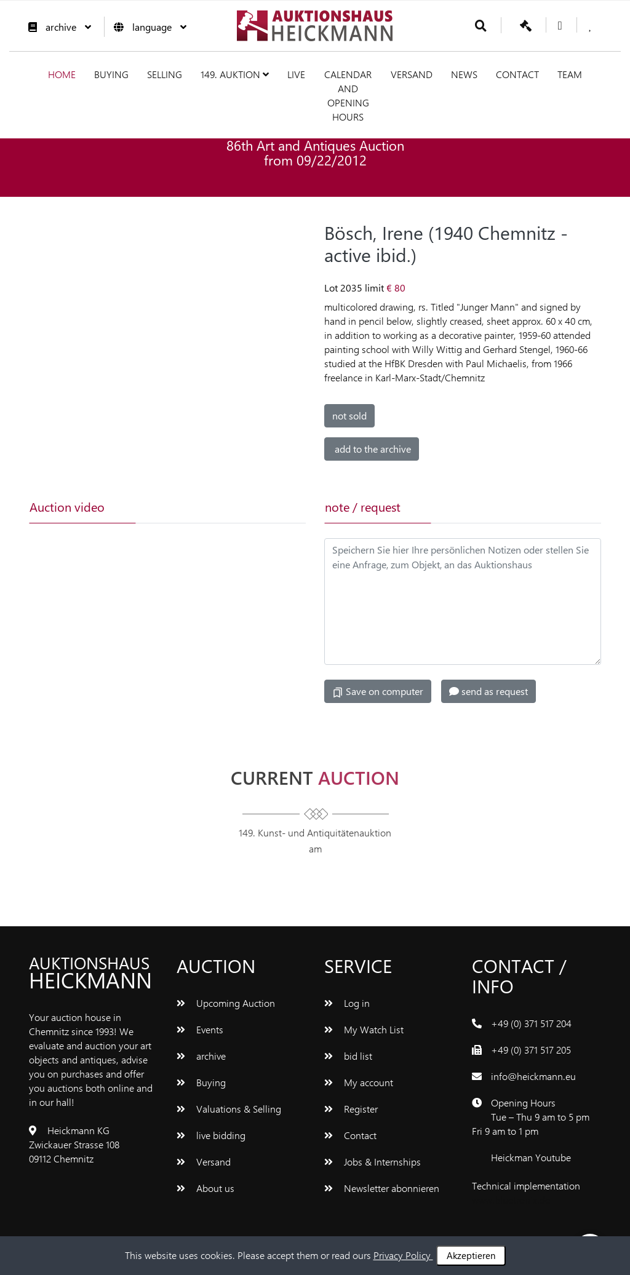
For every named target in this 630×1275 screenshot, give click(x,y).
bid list (348, 1055)
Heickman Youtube (531, 1157)
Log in (347, 1002)
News (464, 74)
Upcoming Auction (226, 1002)
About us (205, 1188)
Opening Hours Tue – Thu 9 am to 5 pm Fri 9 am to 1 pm (530, 1116)
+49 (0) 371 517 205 (531, 1049)
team (569, 74)
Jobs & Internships (372, 1161)
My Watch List (364, 1029)
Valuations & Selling (229, 1108)
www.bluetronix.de (511, 1199)
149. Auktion (235, 74)
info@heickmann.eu (533, 1076)
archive (56, 27)
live (296, 74)
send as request (488, 691)
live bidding (211, 1135)
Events (200, 1029)
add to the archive (371, 448)
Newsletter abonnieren (381, 1188)
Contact (517, 74)
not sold (349, 415)
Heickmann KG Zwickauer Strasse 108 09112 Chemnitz (74, 1144)
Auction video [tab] (67, 506)
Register (351, 1108)
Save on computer (377, 691)
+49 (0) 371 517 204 (531, 1023)
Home (62, 74)
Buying (111, 74)
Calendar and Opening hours (348, 95)
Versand (412, 74)
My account (358, 1082)
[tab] (187, 506)
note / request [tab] (363, 506)
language (147, 27)
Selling (164, 74)
